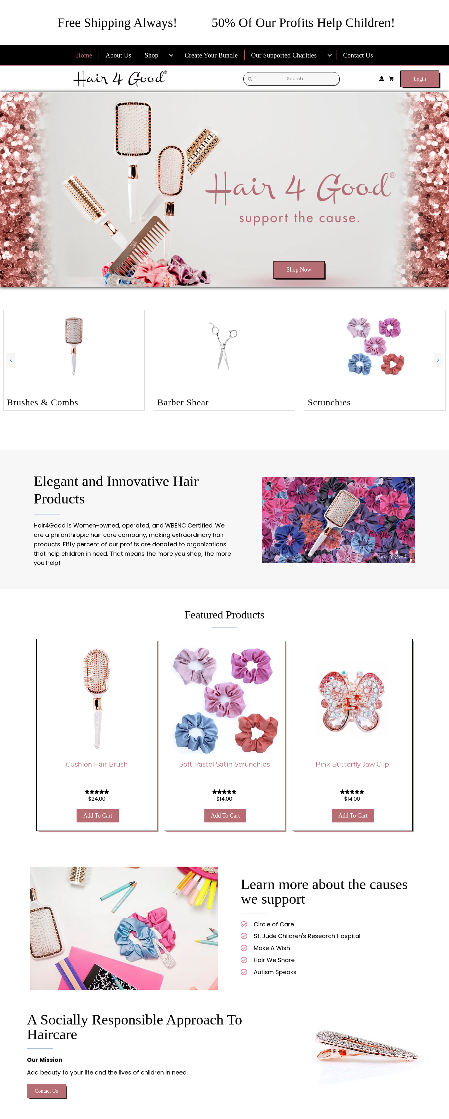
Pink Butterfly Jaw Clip (352, 764)
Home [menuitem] (84, 55)
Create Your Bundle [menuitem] (211, 55)
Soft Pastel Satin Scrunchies (224, 764)
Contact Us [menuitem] (358, 55)
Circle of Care (274, 924)
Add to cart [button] (97, 815)
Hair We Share (274, 960)
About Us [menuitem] (118, 55)
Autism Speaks (275, 972)
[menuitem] (171, 55)
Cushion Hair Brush (97, 764)
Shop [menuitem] (151, 55)
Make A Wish (272, 948)
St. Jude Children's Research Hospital (307, 936)
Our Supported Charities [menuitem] (284, 55)
